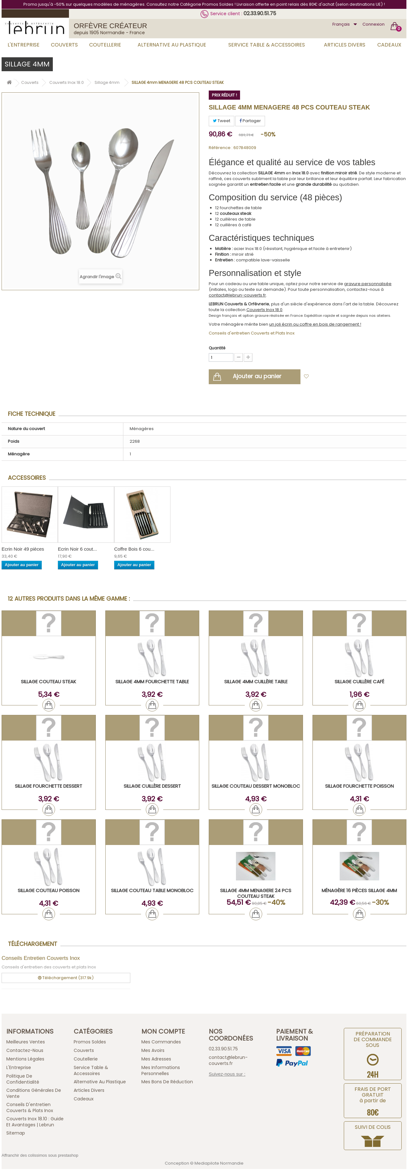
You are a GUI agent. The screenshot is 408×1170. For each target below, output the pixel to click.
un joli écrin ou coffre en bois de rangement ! (315, 324)
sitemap (15, 1134)
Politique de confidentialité (22, 1080)
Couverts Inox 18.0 (264, 310)
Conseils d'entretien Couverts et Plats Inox (251, 333)
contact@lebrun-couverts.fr (237, 295)
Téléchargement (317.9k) (66, 978)
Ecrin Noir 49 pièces (23, 550)
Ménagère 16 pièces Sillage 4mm (359, 891)
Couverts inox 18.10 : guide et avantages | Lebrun (35, 1123)
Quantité (217, 348)
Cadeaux (389, 44)
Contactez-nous (24, 1051)
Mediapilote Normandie (219, 1164)
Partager (250, 121)
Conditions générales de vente (33, 1094)
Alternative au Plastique (172, 44)
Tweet (221, 121)
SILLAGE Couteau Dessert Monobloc (256, 787)
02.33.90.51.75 (260, 13)
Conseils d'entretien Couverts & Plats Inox (29, 1108)
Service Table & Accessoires (266, 44)
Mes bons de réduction (167, 1082)
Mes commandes (161, 1043)
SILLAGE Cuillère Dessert (152, 787)
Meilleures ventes (25, 1043)
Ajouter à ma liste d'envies (340, 378)
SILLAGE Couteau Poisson (48, 891)
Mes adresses (156, 1060)
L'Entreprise (24, 44)
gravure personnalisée (368, 284)
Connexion (373, 24)
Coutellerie (105, 44)
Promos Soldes (90, 1043)
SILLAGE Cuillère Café (359, 682)
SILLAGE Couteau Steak (48, 682)
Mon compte (163, 1032)
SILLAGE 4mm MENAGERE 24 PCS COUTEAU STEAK (255, 894)
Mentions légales (25, 1060)
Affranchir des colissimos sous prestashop (40, 1156)
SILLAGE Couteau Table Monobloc (152, 891)
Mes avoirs (152, 1051)
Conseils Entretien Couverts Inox (41, 959)
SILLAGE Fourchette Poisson (359, 787)
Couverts (64, 44)
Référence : (220, 148)
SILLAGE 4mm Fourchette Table (152, 682)
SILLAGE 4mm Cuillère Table (255, 682)
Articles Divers (344, 44)
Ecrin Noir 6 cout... (77, 550)
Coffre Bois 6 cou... (134, 550)
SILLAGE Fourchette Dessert (48, 787)
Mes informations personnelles (160, 1071)
